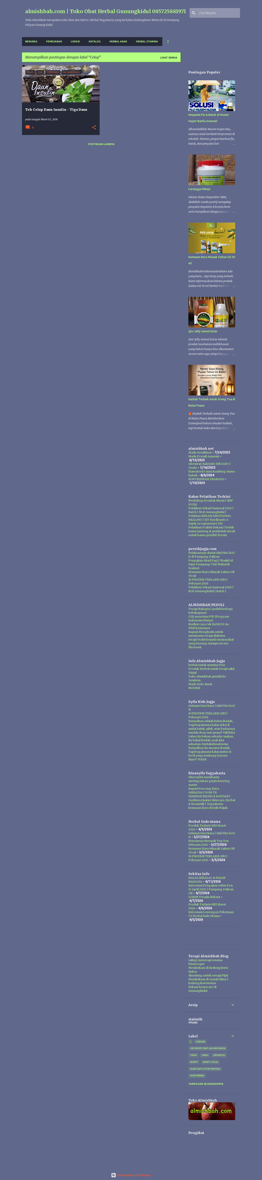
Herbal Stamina (147, 41)
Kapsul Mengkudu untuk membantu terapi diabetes (206, 634)
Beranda (31, 41)
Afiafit (194, 1062)
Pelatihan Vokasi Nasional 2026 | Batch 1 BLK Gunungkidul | (211, 510)
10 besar (200, 1041)
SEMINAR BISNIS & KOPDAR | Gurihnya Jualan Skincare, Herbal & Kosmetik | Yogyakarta (211, 800)
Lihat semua (168, 57)
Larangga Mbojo (199, 189)
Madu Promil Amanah (203, 456)
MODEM (194, 688)
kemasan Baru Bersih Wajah (208, 808)
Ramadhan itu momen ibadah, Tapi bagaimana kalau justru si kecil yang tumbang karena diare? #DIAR (209, 753)
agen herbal (197, 1075)
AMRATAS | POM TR (202, 792)
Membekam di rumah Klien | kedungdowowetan (208, 981)
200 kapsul (219, 1055)
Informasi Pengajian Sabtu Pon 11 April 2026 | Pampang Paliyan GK (211, 889)
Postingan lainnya (101, 144)
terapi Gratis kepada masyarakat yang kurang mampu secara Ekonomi (211, 643)
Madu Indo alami (200, 684)
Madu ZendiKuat (200, 452)
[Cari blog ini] (219, 13)
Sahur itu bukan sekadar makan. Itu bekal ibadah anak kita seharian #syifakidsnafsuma (211, 740)
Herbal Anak (118, 41)
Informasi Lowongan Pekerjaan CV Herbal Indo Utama (211, 914)
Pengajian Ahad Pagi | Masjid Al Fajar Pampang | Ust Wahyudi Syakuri (210, 564)
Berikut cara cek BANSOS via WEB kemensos (208, 626)
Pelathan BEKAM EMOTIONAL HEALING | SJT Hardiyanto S (209, 518)
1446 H (204, 1055)
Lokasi (75, 41)
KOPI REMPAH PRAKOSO (206, 479)
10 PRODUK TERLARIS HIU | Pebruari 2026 (208, 581)
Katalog (95, 41)
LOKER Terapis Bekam (204, 897)
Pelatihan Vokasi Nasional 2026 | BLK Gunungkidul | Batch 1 (211, 589)
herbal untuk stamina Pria (206, 665)
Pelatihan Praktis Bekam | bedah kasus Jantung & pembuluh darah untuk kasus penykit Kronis (211, 531)
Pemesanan (54, 41)
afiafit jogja (210, 1062)
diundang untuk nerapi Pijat (208, 975)
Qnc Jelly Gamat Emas (202, 331)
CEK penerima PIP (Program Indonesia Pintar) (208, 618)
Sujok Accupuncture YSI (205, 523)
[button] (94, 127)
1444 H (193, 1055)
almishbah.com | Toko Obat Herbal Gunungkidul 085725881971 (105, 11)
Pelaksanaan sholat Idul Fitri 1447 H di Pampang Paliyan (211, 554)
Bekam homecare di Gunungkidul (202, 989)
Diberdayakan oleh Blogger (131, 1175)
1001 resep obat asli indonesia (207, 1048)
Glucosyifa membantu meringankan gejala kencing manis (209, 781)
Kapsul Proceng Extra (203, 788)
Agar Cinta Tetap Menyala (205, 1069)
